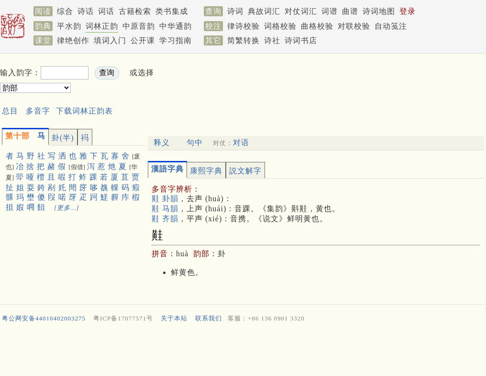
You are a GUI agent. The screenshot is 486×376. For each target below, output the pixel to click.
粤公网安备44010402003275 (44, 318)
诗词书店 (301, 40)
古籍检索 (135, 11)
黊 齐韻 (165, 219)
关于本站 (174, 318)
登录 (407, 11)
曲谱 (350, 11)
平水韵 (69, 26)
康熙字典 (206, 171)
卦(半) (63, 138)
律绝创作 (73, 40)
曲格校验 (317, 26)
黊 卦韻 (165, 198)
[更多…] (66, 207)
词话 (106, 11)
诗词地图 (379, 11)
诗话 (85, 11)
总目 (10, 111)
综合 (65, 11)
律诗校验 (243, 26)
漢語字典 (167, 169)
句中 (195, 142)
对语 (241, 142)
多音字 (38, 111)
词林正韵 (102, 26)
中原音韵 (138, 26)
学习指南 (175, 40)
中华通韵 (175, 26)
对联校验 (354, 26)
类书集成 (171, 11)
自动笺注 (391, 26)
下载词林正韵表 (84, 111)
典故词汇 (264, 11)
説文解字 (245, 171)
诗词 (235, 11)
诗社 (272, 40)
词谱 (329, 11)
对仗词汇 (301, 11)
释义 (162, 142)
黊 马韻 (165, 209)
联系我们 (208, 318)
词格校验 (280, 26)
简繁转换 (243, 40)
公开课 (143, 40)
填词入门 (110, 40)
